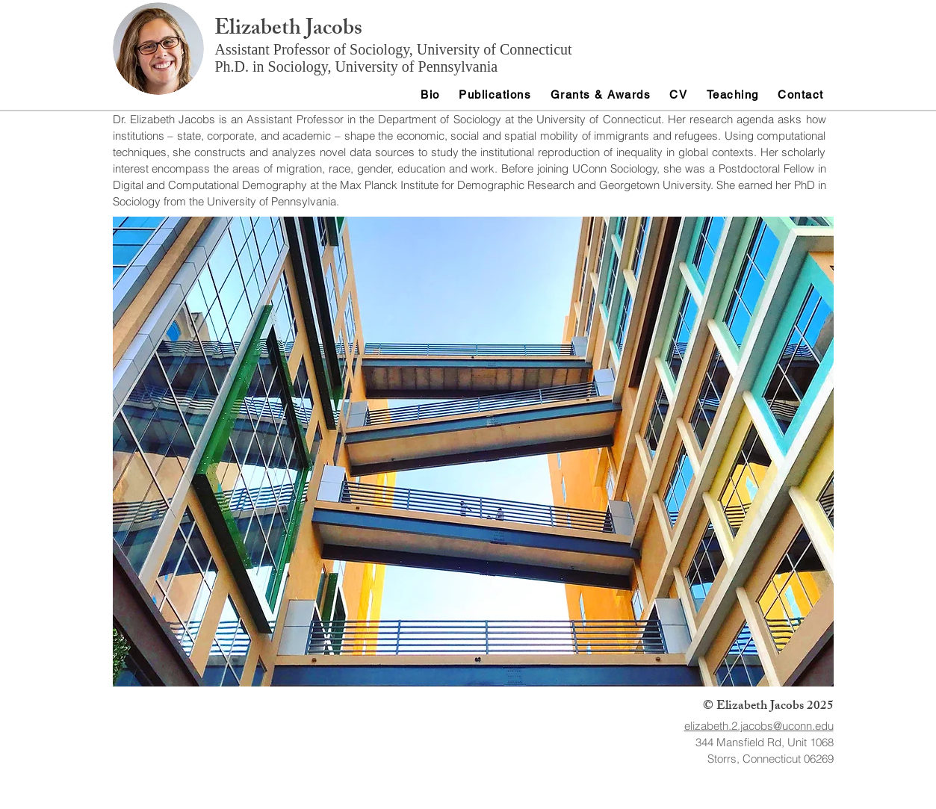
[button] (473, 451)
